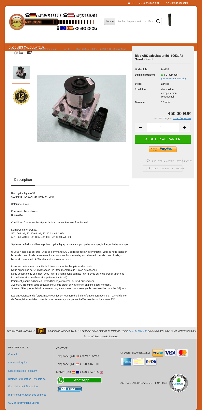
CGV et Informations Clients (23, 402)
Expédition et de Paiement (22, 370)
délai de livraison (138, 330)
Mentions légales (17, 362)
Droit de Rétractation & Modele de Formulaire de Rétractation (27, 382)
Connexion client (149, 3)
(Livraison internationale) (173, 78)
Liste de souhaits (177, 3)
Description (23, 179)
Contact (12, 354)
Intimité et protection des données (27, 394)
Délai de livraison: (145, 74)
